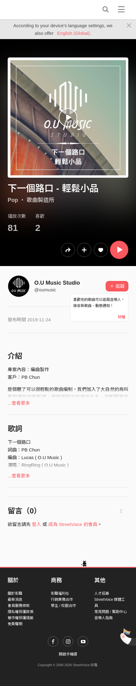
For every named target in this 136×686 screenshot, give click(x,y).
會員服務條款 (19, 606)
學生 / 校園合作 (63, 606)
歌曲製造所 (40, 200)
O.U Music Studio (57, 283)
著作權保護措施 (20, 618)
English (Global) (73, 33)
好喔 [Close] (121, 317)
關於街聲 (15, 593)
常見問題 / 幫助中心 (110, 612)
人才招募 (101, 593)
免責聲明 (15, 624)
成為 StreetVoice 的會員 (72, 524)
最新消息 (15, 599)
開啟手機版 (68, 654)
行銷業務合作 (62, 599)
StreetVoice (33, 9)
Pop (13, 200)
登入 (36, 524)
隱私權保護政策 (20, 612)
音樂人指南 (103, 618)
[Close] (129, 25)
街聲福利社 (60, 593)
